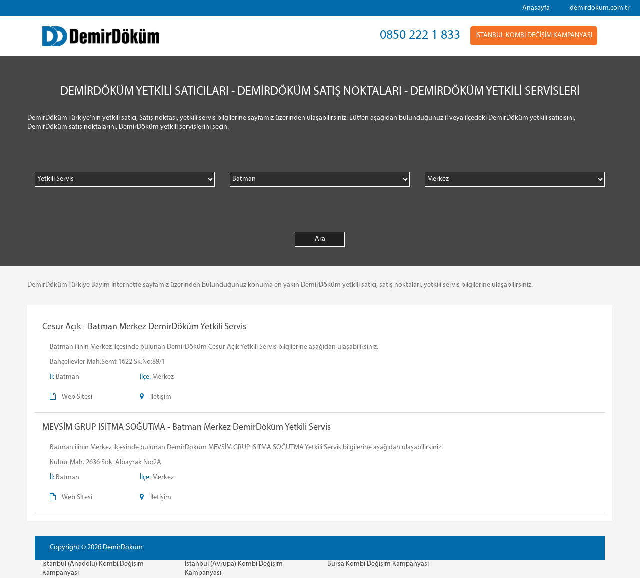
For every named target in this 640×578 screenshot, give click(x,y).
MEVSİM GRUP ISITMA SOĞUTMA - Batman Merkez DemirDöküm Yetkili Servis (186, 427)
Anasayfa (536, 8)
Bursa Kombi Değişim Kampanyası (378, 564)
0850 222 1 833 (420, 35)
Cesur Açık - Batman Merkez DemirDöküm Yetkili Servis (144, 327)
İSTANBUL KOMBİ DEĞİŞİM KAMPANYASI (534, 36)
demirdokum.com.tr (600, 8)
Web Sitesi (77, 397)
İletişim (161, 397)
